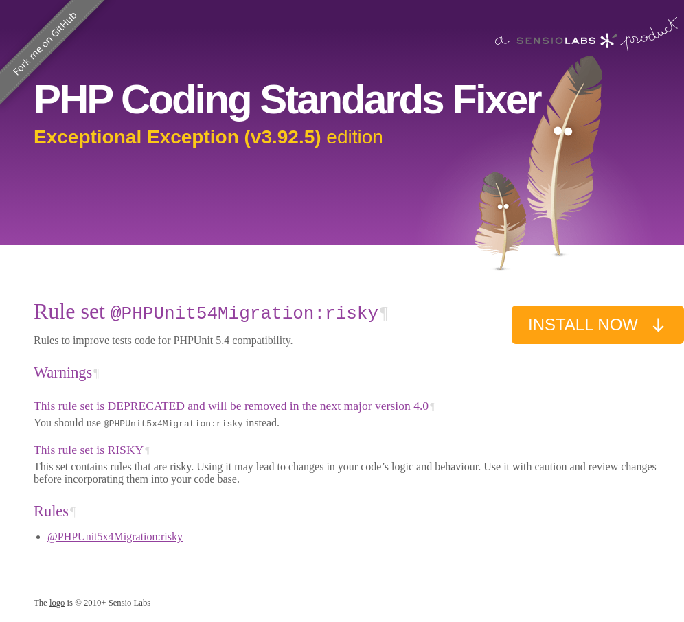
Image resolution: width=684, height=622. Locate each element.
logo (57, 603)
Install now (598, 324)
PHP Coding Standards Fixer (287, 99)
